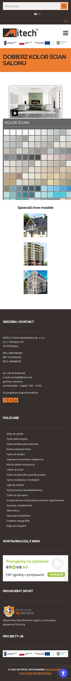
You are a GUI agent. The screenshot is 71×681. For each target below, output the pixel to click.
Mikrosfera (13, 510)
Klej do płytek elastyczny (21, 464)
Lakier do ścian (15, 469)
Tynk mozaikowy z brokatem (23, 479)
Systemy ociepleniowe (19, 505)
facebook (5, 400)
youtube (15, 400)
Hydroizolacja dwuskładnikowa (24, 490)
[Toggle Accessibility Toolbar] (63, 673)
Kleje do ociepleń (16, 526)
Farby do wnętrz (16, 454)
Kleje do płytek (15, 433)
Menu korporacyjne (66, 21)
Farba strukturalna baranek (22, 444)
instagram (10, 400)
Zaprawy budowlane (18, 515)
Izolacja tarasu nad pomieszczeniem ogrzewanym (35, 500)
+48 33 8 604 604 (16, 373)
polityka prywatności (36, 673)
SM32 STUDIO (54, 669)
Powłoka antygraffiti (18, 520)
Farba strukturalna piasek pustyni (26, 474)
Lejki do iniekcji (15, 485)
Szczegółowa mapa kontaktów (20, 392)
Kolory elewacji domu (19, 449)
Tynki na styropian (17, 495)
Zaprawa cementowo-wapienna (25, 459)
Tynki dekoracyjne (17, 439)
